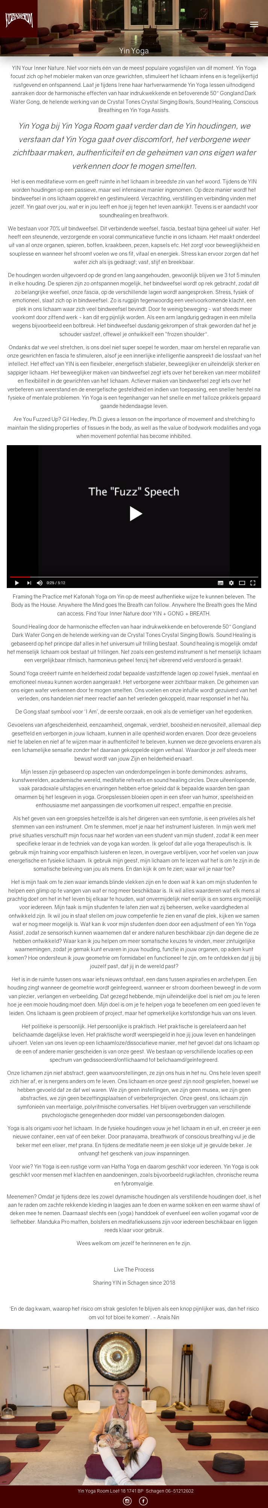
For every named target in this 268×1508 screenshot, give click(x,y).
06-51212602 (179, 1491)
